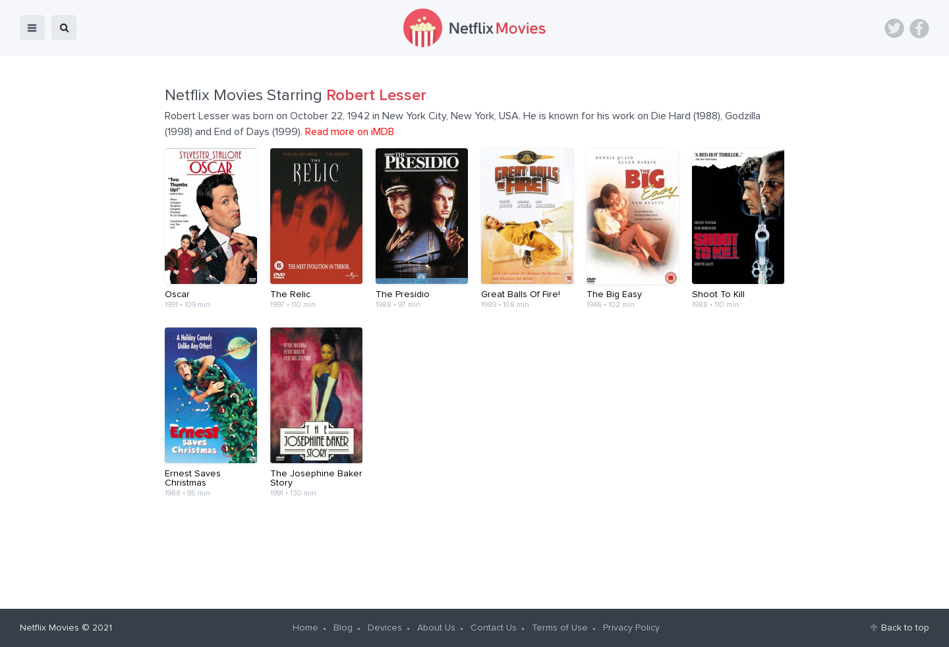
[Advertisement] (474, 548)
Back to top (905, 628)
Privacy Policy (631, 628)
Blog (343, 628)
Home (305, 628)
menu (32, 27)
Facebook (919, 28)
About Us (436, 628)
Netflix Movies (49, 628)
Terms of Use (560, 628)
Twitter (894, 28)
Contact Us (494, 628)
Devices (385, 628)
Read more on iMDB (349, 132)
